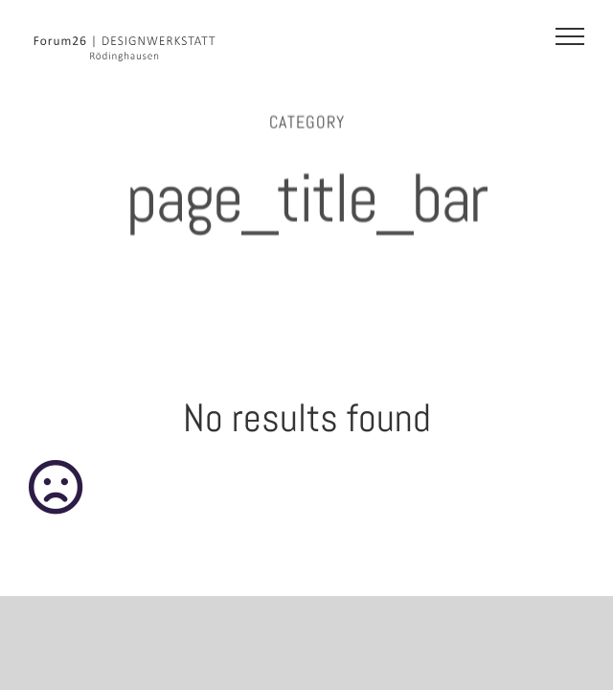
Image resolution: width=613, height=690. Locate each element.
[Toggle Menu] (570, 36)
